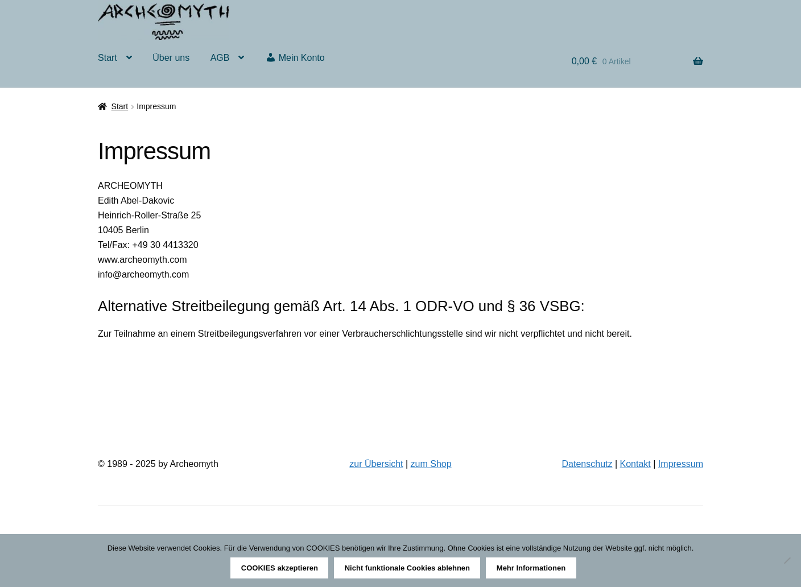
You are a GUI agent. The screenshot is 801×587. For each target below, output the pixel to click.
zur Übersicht (376, 464)
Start (107, 58)
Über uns (170, 58)
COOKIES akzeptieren (279, 568)
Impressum (680, 464)
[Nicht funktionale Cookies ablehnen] (786, 560)
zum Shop (431, 464)
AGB (220, 58)
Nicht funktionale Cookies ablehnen (407, 568)
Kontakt (635, 464)
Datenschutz (587, 464)
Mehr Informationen (531, 568)
